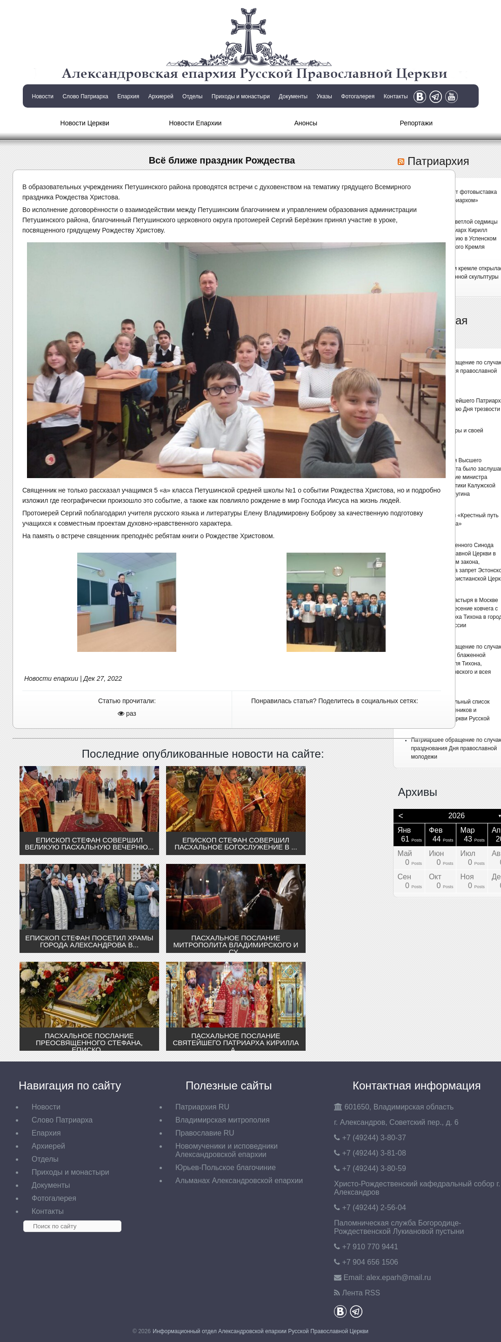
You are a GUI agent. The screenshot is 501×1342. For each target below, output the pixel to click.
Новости (42, 96)
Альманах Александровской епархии (239, 1181)
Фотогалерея (357, 96)
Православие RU (204, 1133)
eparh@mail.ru (398, 1277)
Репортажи (416, 123)
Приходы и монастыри (241, 96)
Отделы (192, 96)
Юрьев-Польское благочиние (225, 1167)
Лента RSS (361, 1293)
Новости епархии (51, 678)
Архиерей (161, 96)
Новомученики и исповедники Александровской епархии (226, 1150)
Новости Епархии (195, 123)
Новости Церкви (84, 123)
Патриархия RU (202, 1107)
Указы (324, 96)
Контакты (396, 96)
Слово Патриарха (85, 96)
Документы (293, 96)
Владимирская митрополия (222, 1120)
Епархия (128, 96)
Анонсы (305, 123)
